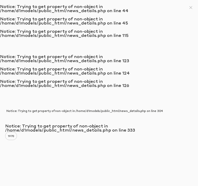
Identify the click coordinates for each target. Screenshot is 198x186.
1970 (11, 136)
